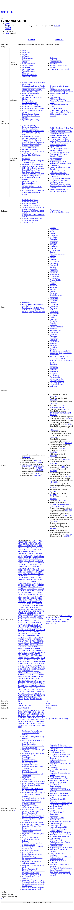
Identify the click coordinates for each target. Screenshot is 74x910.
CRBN (37, 570)
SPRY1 (36, 674)
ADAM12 (21, 544)
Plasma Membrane (28, 63)
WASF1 (24, 693)
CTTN (40, 572)
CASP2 (31, 561)
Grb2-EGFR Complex (29, 77)
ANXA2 (29, 549)
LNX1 (20, 615)
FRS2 (35, 592)
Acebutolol (53, 308)
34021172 (38, 473)
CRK (42, 570)
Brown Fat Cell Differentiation (60, 178)
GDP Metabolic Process (58, 853)
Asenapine (53, 345)
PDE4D (34, 637)
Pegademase (26, 302)
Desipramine (54, 304)
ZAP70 (26, 697)
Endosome (25, 56)
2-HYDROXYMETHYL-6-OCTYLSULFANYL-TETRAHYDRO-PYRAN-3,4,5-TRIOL (61, 359)
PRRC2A (34, 650)
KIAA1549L (38, 609)
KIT (24, 611)
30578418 (60, 504)
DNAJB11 (21, 577)
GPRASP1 (54, 619)
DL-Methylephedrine (57, 381)
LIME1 (33, 613)
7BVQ (65, 718)
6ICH (20, 725)
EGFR (20, 583)
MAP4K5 (33, 617)
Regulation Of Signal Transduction (29, 756)
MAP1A (41, 615)
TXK (34, 687)
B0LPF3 (21, 708)
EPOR (37, 585)
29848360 (39, 466)
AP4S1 (34, 549)
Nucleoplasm (26, 52)
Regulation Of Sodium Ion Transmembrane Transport (59, 781)
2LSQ (48, 718)
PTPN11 (36, 652)
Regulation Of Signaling (30, 761)
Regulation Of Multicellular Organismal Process (31, 862)
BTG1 (20, 559)
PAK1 (24, 635)
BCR (32, 557)
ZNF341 (26, 699)
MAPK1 (39, 617)
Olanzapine (54, 246)
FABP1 (29, 589)
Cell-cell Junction (28, 65)
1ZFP (20, 716)
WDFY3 (21, 695)
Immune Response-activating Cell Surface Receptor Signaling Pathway (33, 794)
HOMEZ (21, 602)
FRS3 (40, 592)
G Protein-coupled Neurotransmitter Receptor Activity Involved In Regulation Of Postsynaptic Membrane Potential (60, 112)
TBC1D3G (21, 682)
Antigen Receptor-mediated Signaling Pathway (31, 803)
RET (33, 659)
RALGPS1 (30, 656)
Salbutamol (54, 293)
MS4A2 (20, 624)
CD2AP (34, 564)
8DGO (20, 727)
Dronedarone (54, 341)
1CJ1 (33, 710)
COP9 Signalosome (28, 69)
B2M (39, 555)
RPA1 (31, 661)
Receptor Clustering (56, 806)
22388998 (53, 452)
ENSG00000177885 (25, 706)
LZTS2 (36, 615)
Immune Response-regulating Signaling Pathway (32, 844)
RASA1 (26, 658)
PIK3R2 (20, 643)
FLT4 (28, 592)
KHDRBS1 (37, 607)
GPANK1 (36, 596)
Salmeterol (53, 287)
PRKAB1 (21, 648)
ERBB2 (24, 587)
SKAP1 (24, 671)
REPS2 (29, 659)
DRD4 (30, 579)
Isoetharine (53, 237)
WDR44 (32, 695)
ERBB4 (36, 587)
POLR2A (39, 645)
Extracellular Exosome (29, 75)
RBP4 (43, 658)
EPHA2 (39, 583)
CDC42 (20, 566)
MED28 (20, 620)
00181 (48, 703)
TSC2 (20, 687)
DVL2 (20, 581)
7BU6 (56, 718)
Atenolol (53, 248)
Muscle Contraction (56, 844)
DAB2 (25, 574)
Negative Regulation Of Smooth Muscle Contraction (61, 858)
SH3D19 (40, 665)
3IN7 (19, 719)
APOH (20, 551)
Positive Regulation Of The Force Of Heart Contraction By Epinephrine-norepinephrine (61, 133)
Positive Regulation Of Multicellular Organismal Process (33, 870)
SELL (43, 661)
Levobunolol (54, 312)
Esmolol (52, 231)
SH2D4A (28, 665)
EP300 (34, 583)
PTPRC (37, 654)
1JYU (28, 714)
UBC (25, 689)
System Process (55, 838)
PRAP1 (36, 646)
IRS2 (40, 604)
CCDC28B (26, 562)
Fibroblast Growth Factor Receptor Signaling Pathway (31, 137)
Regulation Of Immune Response (33, 833)
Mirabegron (54, 368)
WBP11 (40, 693)
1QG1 (33, 714)
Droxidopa (53, 347)
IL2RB (20, 604)
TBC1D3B (35, 680)
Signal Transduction (28, 125)
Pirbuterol (53, 319)
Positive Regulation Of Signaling (33, 817)
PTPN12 (42, 652)
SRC (26, 676)
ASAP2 (26, 555)
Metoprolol (53, 243)
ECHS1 (29, 581)
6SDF (24, 725)
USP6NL (41, 689)
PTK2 (20, 652)
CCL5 (32, 562)
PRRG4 (39, 650)
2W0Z (30, 718)
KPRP (34, 611)
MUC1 (33, 626)
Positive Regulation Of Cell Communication (31, 831)
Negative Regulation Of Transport (61, 847)
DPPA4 (20, 579)
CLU (41, 568)
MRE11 (38, 622)
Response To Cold (56, 158)
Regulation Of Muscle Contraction (57, 813)
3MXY (37, 719)
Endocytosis (54, 767)
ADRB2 (40, 544)
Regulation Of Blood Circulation (61, 868)
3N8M (24, 721)
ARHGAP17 (33, 551)
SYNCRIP (36, 678)
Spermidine (54, 338)
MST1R (30, 624)
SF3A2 (20, 663)
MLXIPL (32, 622)
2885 (19, 701)
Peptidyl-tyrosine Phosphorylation (33, 824)
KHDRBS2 (22, 609)
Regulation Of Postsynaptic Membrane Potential (59, 181)
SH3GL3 (49, 623)
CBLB (40, 561)
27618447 (53, 504)
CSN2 (35, 572)
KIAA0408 (30, 609)
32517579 (37, 460)
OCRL (27, 633)
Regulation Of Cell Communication (28, 778)
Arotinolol (53, 373)
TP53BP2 (21, 686)
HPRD (7, 33)
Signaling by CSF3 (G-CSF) (31, 203)
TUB (30, 687)
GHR (26, 596)
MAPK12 (21, 618)
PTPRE (20, 656)
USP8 (20, 691)
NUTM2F (21, 633)
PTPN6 (26, 654)
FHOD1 (41, 590)
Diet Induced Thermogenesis (59, 137)
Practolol (53, 323)
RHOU (37, 659)
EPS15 (41, 585)
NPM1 (36, 632)
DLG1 (54, 618)
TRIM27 (42, 686)
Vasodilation (54, 816)
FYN (27, 594)
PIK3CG (35, 641)
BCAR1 (20, 557)
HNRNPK (38, 600)
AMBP (31, 548)
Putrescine (53, 336)
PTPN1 (30, 652)
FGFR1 (27, 590)
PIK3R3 (26, 643)
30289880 (63, 467)
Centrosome (26, 60)
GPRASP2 (61, 619)
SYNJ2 (25, 680)
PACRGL (38, 633)
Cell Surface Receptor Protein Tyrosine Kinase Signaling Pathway (32, 733)
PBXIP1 (38, 635)
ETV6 (24, 589)
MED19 (40, 618)
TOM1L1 (42, 684)
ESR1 (20, 589)
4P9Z (33, 723)
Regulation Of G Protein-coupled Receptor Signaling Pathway (61, 804)
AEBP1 (20, 546)
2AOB (29, 716)
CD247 (24, 564)
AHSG (34, 546)
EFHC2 (34, 581)
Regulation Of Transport (58, 745)
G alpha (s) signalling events (59, 212)
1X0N (42, 714)
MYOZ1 (34, 628)
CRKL (20, 572)
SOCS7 (39, 673)
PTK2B (24, 652)
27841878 (60, 413)
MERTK (31, 620)
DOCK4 (38, 577)
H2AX (34, 598)
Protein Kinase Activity (30, 837)
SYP (29, 680)
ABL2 (31, 542)
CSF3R (30, 572)
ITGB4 (35, 605)
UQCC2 (30, 689)
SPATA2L (30, 674)
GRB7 (20, 598)
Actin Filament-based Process (60, 842)
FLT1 (20, 592)
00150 (20, 703)
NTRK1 (41, 632)
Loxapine (53, 256)
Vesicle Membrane (28, 71)
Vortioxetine (54, 371)
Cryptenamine (54, 276)
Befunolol (53, 369)
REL (19, 659)
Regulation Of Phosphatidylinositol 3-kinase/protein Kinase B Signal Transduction (32, 773)
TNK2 (36, 684)
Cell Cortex (26, 67)
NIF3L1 (25, 632)
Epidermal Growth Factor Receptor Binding (30, 94)
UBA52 (20, 689)
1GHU (34, 712)
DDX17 (26, 576)
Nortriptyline (54, 261)
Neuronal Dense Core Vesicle (60, 69)
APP (24, 551)
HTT (33, 602)
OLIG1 (32, 633)
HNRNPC (31, 600)
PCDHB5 (21, 637)
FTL (23, 594)
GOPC (48, 619)
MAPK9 (34, 618)
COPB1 (20, 570)
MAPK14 (28, 618)
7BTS (52, 718)
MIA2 (20, 622)
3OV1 (29, 721)
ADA (40, 542)
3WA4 (24, 723)
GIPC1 (70, 618)
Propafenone (54, 306)
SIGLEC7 (41, 669)
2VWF (25, 718)
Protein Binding (27, 101)
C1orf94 (25, 559)
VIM (37, 691)
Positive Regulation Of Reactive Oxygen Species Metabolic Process (33, 192)
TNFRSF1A (30, 684)
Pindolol (53, 289)
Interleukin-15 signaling (30, 200)
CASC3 (26, 561)
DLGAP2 (64, 618)
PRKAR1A (28, 648)
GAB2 (36, 594)
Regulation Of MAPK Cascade (32, 164)
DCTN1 (35, 574)
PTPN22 (21, 654)
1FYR (42, 710)
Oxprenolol (54, 334)
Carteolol (53, 259)
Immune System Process (30, 850)
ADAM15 (28, 544)
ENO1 (29, 583)
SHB (34, 667)
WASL (35, 693)
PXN (25, 656)
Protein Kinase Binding (30, 105)
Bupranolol (53, 366)
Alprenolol (53, 282)
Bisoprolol (53, 269)
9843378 (57, 26)
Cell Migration (27, 886)
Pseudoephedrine (55, 280)
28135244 (67, 413)
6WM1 (33, 725)
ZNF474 (32, 699)
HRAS (29, 602)
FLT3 (24, 592)
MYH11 (21, 628)
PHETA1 (40, 639)
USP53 (35, 689)
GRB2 (31, 39)
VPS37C (42, 691)
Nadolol (52, 310)
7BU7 (61, 718)
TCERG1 (35, 682)
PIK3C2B (28, 641)
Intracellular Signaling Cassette (32, 822)
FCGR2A (41, 589)
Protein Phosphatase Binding (31, 106)
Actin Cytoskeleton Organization (33, 142)
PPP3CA (30, 646)
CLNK (37, 568)
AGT (30, 546)
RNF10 (20, 661)
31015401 (53, 487)
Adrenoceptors (55, 210)
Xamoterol (53, 386)
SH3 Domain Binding (29, 103)
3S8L (38, 721)
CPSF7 (32, 570)
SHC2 (20, 669)
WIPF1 (37, 695)
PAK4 (33, 635)
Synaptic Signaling (56, 808)
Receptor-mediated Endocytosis (60, 833)
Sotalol (52, 258)
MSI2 (25, 624)
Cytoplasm (25, 54)
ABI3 (39, 540)
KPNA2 (29, 611)
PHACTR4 (28, 639)
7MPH (43, 725)
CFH (37, 566)
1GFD (29, 712)
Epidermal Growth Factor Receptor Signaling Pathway (31, 128)
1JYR (24, 714)
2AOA (24, 716)
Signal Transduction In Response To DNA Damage (33, 161)
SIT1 (19, 671)
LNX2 (25, 615)
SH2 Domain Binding (29, 791)
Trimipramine (54, 274)
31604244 (38, 462)
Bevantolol (53, 321)
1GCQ (20, 712)
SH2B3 (41, 663)
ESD (40, 587)
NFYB (42, 630)
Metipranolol (54, 313)
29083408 (66, 459)
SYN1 (31, 678)
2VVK (20, 718)
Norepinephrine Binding (58, 777)
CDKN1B (27, 566)
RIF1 (42, 659)
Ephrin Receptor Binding (30, 119)
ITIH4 (41, 605)
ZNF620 (39, 699)
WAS (20, 693)
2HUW (42, 716)
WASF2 (30, 693)
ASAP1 (20, 555)
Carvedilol (53, 302)
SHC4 (29, 669)
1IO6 (42, 712)
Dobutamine (54, 278)
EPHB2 (26, 585)
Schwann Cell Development (31, 140)
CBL (36, 561)
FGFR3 (32, 590)
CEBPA (33, 566)
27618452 (53, 413)
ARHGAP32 (22, 553)
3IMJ (42, 718)
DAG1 (29, 574)
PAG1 (20, 635)
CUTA (20, 574)
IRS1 (36, 604)
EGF (39, 581)
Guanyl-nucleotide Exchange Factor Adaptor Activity (32, 90)
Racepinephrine (55, 377)
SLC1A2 (30, 671)
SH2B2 (36, 663)
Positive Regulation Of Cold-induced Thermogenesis (59, 190)
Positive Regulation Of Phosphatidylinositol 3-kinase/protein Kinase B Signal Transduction (32, 765)
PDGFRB (21, 639)
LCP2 (29, 613)
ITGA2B (25, 605)
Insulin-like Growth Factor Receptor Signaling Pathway (31, 171)
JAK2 (27, 607)
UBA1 (38, 687)
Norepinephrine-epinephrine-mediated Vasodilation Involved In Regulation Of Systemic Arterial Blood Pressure (60, 142)
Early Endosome (55, 60)
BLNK (36, 557)
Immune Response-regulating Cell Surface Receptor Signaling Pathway (33, 785)
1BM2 (24, 710)
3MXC (32, 719)
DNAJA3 (40, 576)
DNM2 (32, 577)
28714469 (32, 466)
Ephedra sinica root (56, 327)
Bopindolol (53, 364)
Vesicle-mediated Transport (59, 778)
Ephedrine (53, 328)
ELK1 (25, 583)
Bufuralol (53, 349)
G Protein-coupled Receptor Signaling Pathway (59, 149)
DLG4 (58, 618)
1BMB (29, 710)
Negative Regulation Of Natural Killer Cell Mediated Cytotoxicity (33, 167)
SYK (26, 678)
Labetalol (53, 267)
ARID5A (39, 553)
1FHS (38, 710)
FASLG (34, 589)
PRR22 (39, 648)
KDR (31, 607)
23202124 (63, 405)
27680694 (60, 407)
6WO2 (38, 725)
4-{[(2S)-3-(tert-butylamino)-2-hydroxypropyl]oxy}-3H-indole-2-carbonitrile (61, 353)
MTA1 (24, 626)
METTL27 (41, 620)
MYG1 (38, 626)
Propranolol (54, 265)
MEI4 (26, 620)
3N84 (20, 721)
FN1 (31, 592)
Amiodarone (54, 300)
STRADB (21, 678)
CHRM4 (21, 568)
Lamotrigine (54, 263)
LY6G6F (30, 615)
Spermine (53, 228)
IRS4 (19, 605)
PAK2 (29, 635)
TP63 (27, 686)
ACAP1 (35, 542)
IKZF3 (39, 602)
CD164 (37, 562)
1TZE (37, 714)
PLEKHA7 (39, 643)
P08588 (48, 708)
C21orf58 (32, 559)
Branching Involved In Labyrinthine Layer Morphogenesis (29, 183)
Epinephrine (54, 271)
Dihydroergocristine (56, 384)
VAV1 (24, 691)
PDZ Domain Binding (57, 99)
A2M (35, 540)
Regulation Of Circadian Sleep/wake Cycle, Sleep (58, 172)
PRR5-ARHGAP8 (24, 650)
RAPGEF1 (38, 656)
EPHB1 (20, 585)
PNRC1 (26, 645)
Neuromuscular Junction (58, 860)
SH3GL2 (65, 621)
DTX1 (35, 579)
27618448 (53, 471)
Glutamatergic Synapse (57, 752)
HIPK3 (25, 600)
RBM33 (37, 658)
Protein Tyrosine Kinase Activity (33, 746)
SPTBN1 (21, 676)
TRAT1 (31, 686)
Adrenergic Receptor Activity (60, 90)
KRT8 (39, 611)
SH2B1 (30, 663)
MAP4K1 (26, 617)
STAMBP (35, 676)
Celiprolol (53, 340)
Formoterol (53, 291)
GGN (22, 596)
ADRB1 (59, 39)
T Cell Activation (28, 153)
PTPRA (32, 654)
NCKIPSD (28, 630)
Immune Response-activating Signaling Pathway (32, 855)
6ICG (42, 723)
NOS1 (59, 621)
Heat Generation (55, 160)
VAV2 (29, 691)
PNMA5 (21, 645)
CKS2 (32, 568)
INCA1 (25, 604)
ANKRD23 (22, 549)
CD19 (42, 562)
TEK (40, 682)
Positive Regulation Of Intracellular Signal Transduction (33, 814)
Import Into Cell (55, 825)
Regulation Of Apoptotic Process (33, 880)
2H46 (33, 716)
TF (44, 682)
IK (36, 602)
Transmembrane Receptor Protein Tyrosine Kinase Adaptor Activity (33, 87)
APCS (39, 549)
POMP (20, 646)
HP (25, 602)
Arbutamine (54, 299)
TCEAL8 (29, 682)
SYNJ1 (20, 680)
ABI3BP (21, 542)
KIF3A (20, 611)
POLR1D (33, 645)
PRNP (35, 648)
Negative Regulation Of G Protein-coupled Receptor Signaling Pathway (58, 829)
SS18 (30, 676)
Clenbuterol (54, 332)
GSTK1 (25, 598)
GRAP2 (42, 596)
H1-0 (30, 598)
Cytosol (24, 62)
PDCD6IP (28, 637)
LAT (42, 611)
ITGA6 (30, 605)
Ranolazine (53, 239)
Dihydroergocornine (56, 379)
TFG (19, 684)
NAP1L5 (21, 630)
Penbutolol (53, 325)
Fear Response (55, 165)
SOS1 (20, 674)
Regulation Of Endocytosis (59, 793)
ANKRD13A (38, 548)
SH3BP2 (34, 665)
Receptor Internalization (30, 149)
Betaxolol (53, 233)
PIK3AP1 (21, 641)
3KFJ (27, 719)
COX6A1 (27, 570)
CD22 (20, 564)
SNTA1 (28, 673)
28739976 (53, 415)
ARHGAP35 (31, 553)
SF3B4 (25, 663)
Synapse (52, 810)
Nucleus (25, 50)
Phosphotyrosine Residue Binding (33, 82)
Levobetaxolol (55, 375)
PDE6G (40, 637)
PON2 (25, 646)
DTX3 (40, 579)
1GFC (25, 712)
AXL (35, 555)
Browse (7, 23)
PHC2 (35, 639)
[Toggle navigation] (1, 18)
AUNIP (31, 555)
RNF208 (26, 661)
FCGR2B (21, 590)
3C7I (34, 718)
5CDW (37, 723)
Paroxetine (53, 272)
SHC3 (24, 669)
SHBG (38, 667)
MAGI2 (48, 621)
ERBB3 (30, 587)
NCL (33, 630)
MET (36, 620)
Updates (8, 29)
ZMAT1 (20, 699)
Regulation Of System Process (60, 754)
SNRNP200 (22, 673)
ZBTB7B (38, 697)
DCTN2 (41, 574)
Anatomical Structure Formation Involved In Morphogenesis (33, 174)
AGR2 (25, 546)
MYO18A (27, 628)
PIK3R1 (41, 641)
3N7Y (42, 719)
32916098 (62, 448)
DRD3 (25, 579)
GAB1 (31, 594)
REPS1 (24, 659)
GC (19, 596)
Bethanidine (54, 235)
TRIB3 (36, 686)
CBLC (20, 562)
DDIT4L (21, 576)
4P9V (29, 723)
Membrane (25, 73)
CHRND (27, 568)
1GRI (38, 712)
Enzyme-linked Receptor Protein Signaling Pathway (33, 741)
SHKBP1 (34, 669)
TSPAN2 (25, 687)
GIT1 (30, 596)
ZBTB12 (32, 697)
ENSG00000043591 (52, 706)
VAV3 (33, 691)
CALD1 (20, 561)
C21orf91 (38, 559)
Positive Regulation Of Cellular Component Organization (32, 810)
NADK (39, 628)
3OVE (33, 721)
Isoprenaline (54, 297)
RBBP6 (32, 658)
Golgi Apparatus (27, 58)
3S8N (42, 721)
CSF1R (25, 572)
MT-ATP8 (37, 624)
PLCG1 (32, 643)
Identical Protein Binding (30, 114)
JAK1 (23, 607)
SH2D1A (21, 665)
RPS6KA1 (37, 661)
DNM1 (27, 577)
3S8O (20, 723)
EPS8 (20, 587)
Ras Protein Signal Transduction (33, 131)
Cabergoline (54, 241)
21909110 (64, 409)
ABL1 (26, 542)
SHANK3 (28, 667)
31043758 (53, 407)
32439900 (62, 500)
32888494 (53, 499)
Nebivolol (53, 343)
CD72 (40, 564)
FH (36, 590)
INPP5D (31, 604)
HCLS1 (39, 598)
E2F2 (24, 581)
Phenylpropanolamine (57, 254)
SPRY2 (41, 674)
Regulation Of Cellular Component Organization (30, 806)
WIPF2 (42, 695)
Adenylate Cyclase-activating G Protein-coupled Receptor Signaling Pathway (60, 154)
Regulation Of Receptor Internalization (58, 761)
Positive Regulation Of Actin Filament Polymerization (31, 145)
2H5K (38, 716)
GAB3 (41, 594)
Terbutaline (54, 286)
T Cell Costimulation (29, 147)
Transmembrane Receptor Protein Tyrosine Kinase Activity (33, 799)
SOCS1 (34, 673)
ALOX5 (26, 548)
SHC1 (43, 667)
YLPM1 (20, 697)
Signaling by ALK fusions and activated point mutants (32, 219)
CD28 (30, 564)
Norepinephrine (55, 250)
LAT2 (20, 613)
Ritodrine (53, 284)
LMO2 (39, 613)
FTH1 (20, 594)
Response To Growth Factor (31, 889)
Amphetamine (54, 230)
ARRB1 (48, 618)
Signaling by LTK (28, 222)
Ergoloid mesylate (56, 295)
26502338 (25, 466)
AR (27, 551)
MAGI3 (54, 621)
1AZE (20, 710)
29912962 (68, 424)
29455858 (68, 418)
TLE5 (23, 684)
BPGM (41, 557)
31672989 (39, 468)
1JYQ (20, 714)
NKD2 (31, 632)
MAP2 (20, 617)
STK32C (42, 676)
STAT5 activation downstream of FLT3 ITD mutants (33, 208)
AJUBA (39, 546)
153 (47, 701)
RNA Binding (26, 84)
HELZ (20, 600)
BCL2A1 (27, 557)
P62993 (26, 708)
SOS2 (24, 674)
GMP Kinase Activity (57, 840)
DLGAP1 (33, 576)
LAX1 (24, 613)
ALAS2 (20, 548)
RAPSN (20, 658)
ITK (19, 607)
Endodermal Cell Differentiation (33, 151)
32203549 (39, 470)
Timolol (52, 252)
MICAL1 (25, 622)
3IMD (38, 718)
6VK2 (28, 725)
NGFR (20, 632)
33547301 (26, 457)
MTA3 (28, 626)
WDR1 (26, 695)
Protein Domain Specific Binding (33, 108)
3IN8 (23, 719)
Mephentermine (55, 330)
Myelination (26, 159)
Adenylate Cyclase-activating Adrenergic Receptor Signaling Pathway (60, 186)
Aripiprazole (54, 315)
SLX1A (36, 671)
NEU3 (38, 630)
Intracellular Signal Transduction (33, 753)
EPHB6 (31, 585)
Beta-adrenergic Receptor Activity (61, 91)
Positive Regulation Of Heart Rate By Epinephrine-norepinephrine (61, 129)
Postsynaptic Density (57, 750)
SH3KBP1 (21, 667)
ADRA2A (63, 616)
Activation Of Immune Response (33, 888)
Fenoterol (53, 317)
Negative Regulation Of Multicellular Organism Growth (60, 162)
